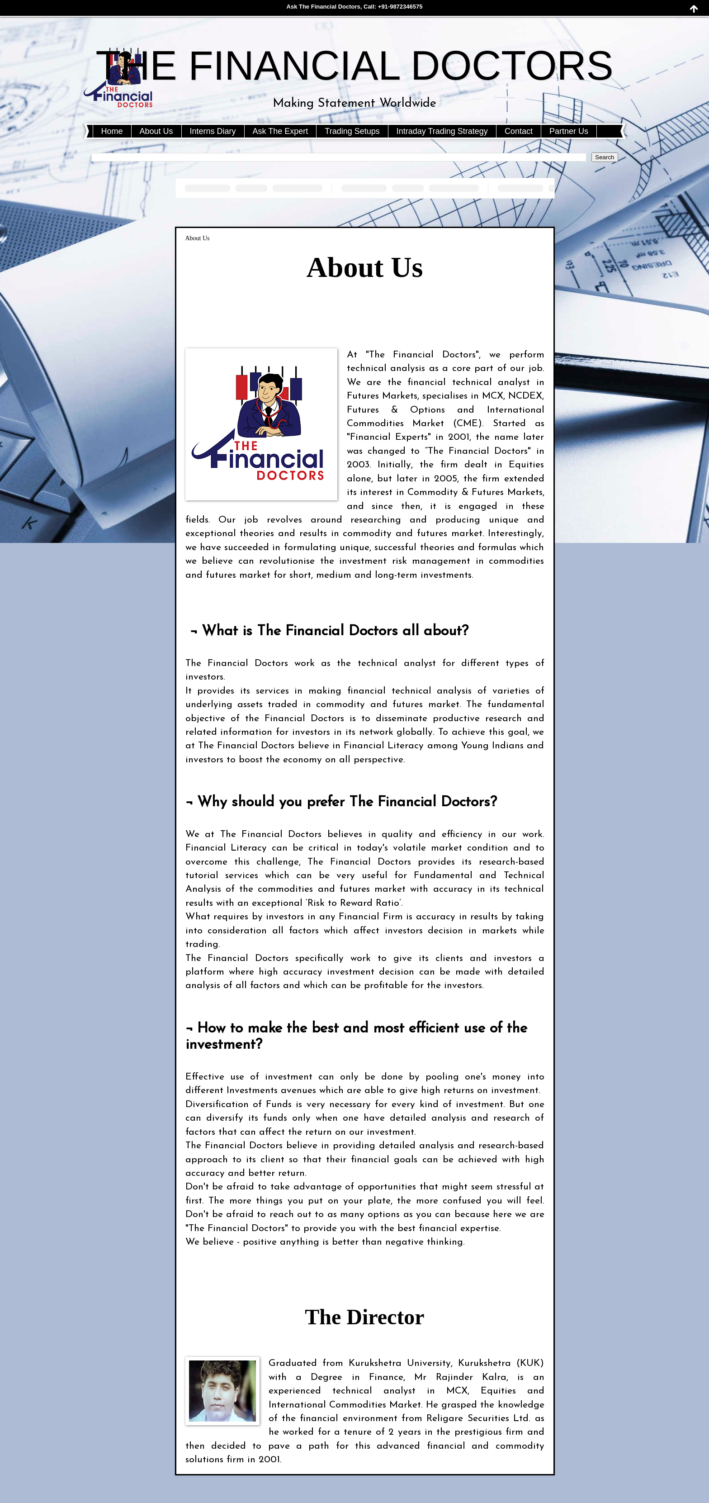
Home (112, 131)
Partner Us (568, 131)
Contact (519, 131)
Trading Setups (352, 131)
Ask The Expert (280, 131)
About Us (156, 131)
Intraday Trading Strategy (442, 131)
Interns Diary (213, 131)
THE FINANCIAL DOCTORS (354, 65)
